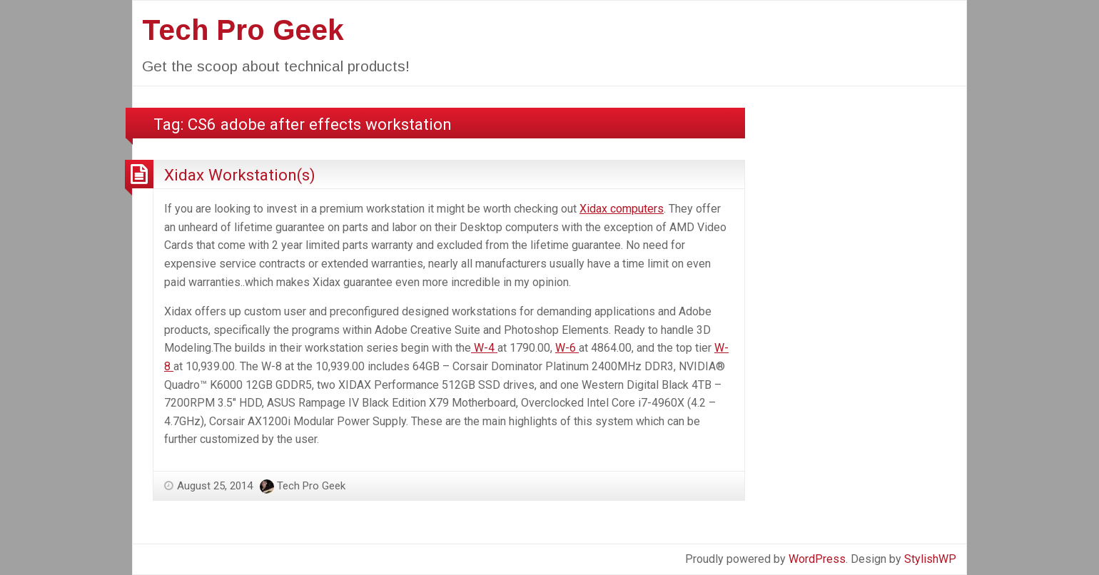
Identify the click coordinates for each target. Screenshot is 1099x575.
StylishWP (930, 559)
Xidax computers (621, 208)
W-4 (484, 348)
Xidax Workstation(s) (239, 175)
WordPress (817, 559)
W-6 (567, 348)
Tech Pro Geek (243, 30)
